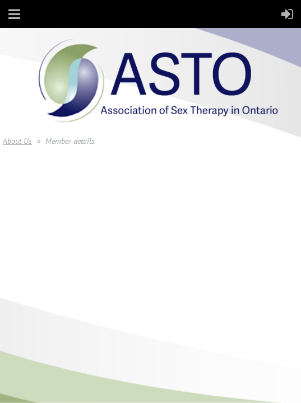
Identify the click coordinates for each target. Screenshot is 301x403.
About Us (17, 141)
